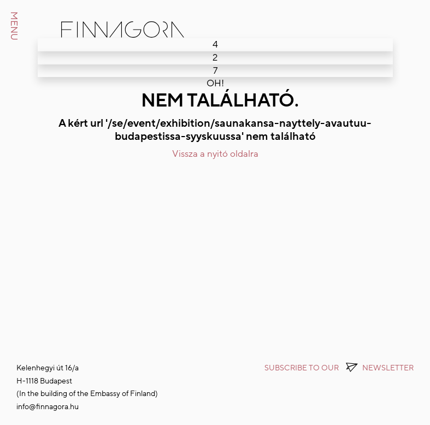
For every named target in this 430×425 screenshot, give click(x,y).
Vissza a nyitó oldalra (215, 153)
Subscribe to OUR (339, 368)
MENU (14, 25)
